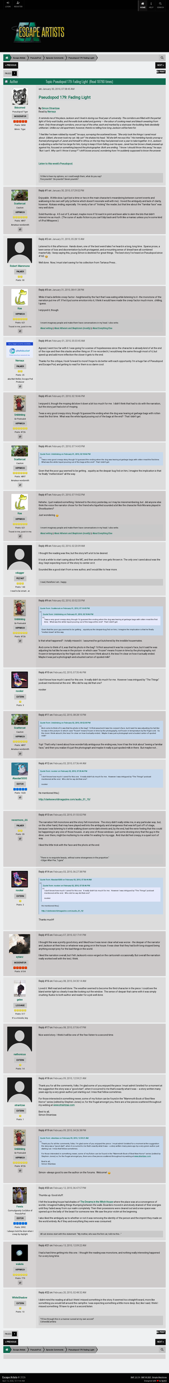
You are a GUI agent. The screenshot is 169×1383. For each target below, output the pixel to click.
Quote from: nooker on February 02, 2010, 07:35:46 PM (63, 769)
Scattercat (20, 201)
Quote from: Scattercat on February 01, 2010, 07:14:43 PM (65, 606)
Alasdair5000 (19, 776)
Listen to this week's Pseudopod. (56, 161)
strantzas (19, 1103)
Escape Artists (9, 1375)
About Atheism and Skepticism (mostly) (72, 326)
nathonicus (20, 1052)
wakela (20, 1261)
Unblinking (20, 412)
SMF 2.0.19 (135, 1375)
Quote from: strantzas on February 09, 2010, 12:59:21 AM (64, 1136)
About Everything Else (102, 326)
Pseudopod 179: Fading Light (64, 95)
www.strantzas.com (64, 1103)
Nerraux (52, 109)
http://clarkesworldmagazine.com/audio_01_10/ (64, 797)
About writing (46, 326)
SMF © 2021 (146, 1375)
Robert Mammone (19, 263)
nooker (20, 689)
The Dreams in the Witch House (96, 1199)
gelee (19, 997)
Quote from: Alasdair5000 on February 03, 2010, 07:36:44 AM (66, 878)
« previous (10, 63)
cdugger (19, 570)
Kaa (19, 306)
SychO (164, 1379)
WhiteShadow (20, 1295)
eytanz (20, 954)
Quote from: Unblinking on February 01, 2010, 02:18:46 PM (65, 452)
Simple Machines (159, 1375)
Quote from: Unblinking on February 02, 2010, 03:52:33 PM (65, 721)
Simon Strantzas (51, 106)
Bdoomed (19, 105)
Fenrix (19, 1204)
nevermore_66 (19, 817)
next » (160, 63)
